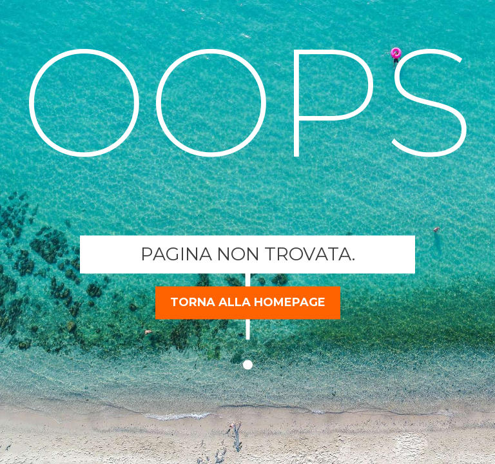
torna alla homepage (247, 302)
